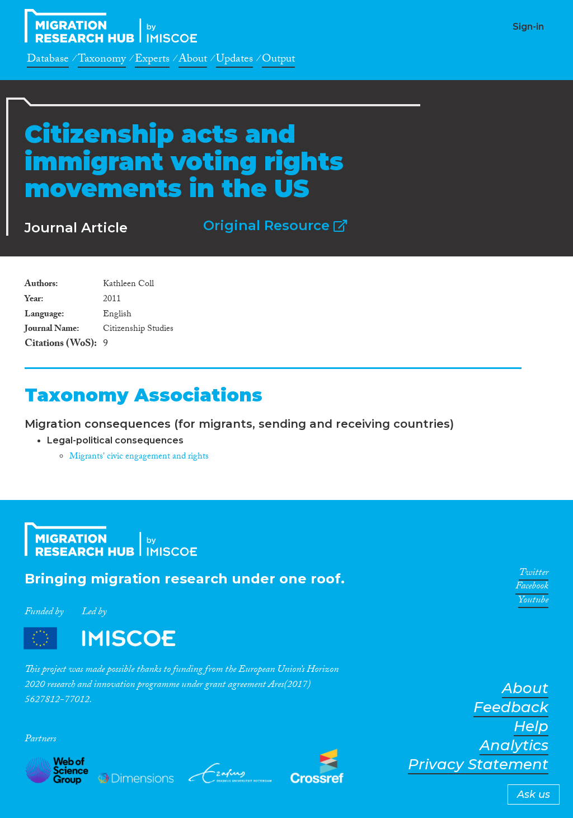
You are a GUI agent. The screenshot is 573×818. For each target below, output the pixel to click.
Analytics (514, 745)
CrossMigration (114, 26)
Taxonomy (102, 60)
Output (278, 60)
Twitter (533, 574)
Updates (234, 60)
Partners (109, 638)
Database (48, 60)
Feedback (510, 707)
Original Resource (275, 225)
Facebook (531, 588)
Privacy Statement (478, 764)
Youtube (533, 602)
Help (531, 726)
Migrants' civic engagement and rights (139, 457)
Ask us (533, 794)
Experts (152, 60)
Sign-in (528, 26)
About (193, 60)
